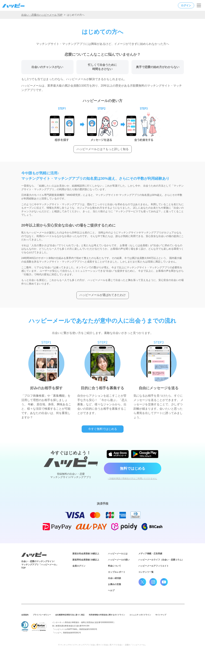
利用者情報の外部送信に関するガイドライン (107, 615)
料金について (114, 566)
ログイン (186, 5)
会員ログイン (78, 566)
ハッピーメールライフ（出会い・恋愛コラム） (161, 559)
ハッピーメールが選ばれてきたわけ (102, 294)
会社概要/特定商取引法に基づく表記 (70, 615)
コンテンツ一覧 (146, 572)
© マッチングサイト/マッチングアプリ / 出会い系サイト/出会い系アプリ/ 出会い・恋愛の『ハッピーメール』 (102, 645)
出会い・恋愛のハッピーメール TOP (41, 14)
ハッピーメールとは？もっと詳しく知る (103, 149)
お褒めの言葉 (114, 584)
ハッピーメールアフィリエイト (153, 566)
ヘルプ (111, 590)
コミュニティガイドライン (140, 615)
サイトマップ (160, 615)
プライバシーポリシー (42, 615)
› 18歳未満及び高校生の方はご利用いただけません (132, 478)
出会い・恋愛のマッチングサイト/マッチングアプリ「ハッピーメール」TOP (39, 564)
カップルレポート (116, 572)
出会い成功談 (114, 578)
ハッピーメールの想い (119, 559)
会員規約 (25, 615)
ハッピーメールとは (118, 553)
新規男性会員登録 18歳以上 (85, 559)
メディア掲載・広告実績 (150, 553)
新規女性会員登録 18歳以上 (85, 553)
